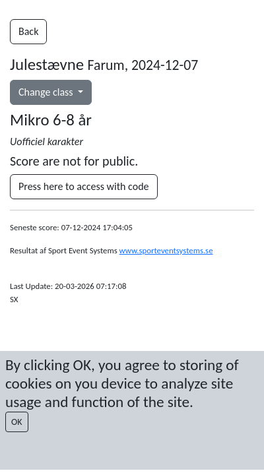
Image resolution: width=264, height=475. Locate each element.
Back (28, 31)
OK (16, 422)
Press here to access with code (83, 186)
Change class (46, 92)
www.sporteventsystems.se (166, 250)
